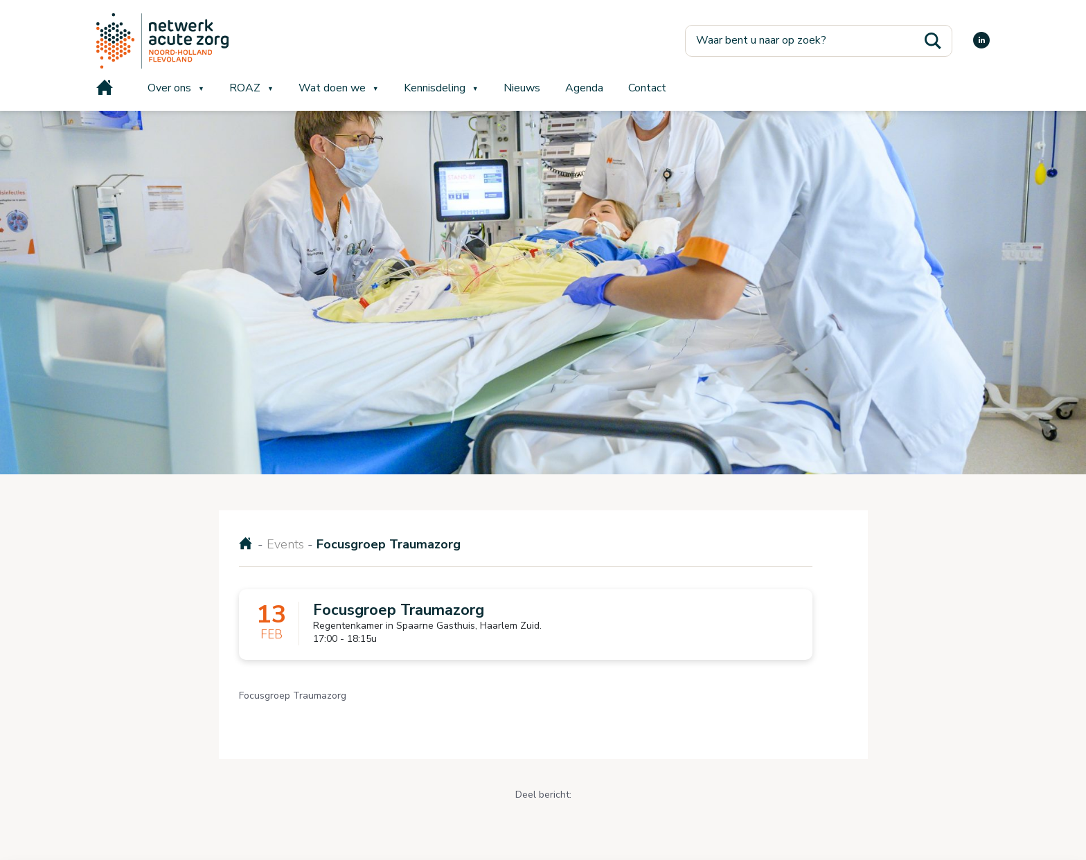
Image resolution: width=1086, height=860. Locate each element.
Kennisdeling (434, 88)
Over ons (169, 88)
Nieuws (522, 88)
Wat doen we (332, 88)
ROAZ (244, 88)
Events (285, 544)
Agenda (584, 88)
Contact (647, 88)
